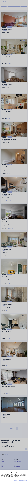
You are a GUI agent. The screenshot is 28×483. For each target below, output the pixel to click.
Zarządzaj (15, 480)
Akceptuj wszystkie (23, 480)
